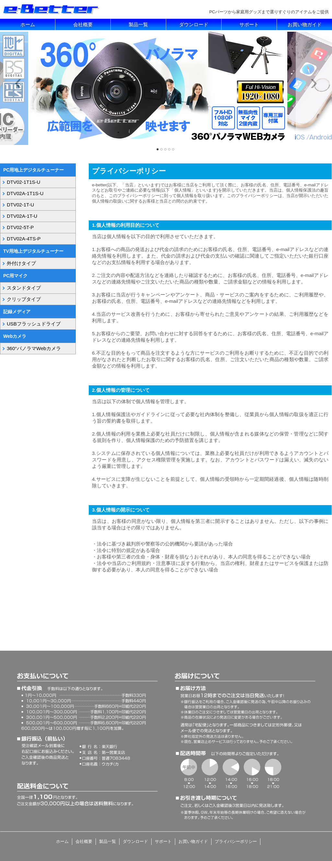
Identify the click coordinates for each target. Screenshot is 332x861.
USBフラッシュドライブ (34, 323)
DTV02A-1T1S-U (25, 193)
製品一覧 (138, 24)
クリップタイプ (24, 299)
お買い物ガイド (305, 24)
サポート (249, 24)
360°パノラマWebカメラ (34, 348)
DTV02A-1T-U (22, 216)
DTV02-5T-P (20, 227)
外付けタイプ (21, 263)
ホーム (27, 24)
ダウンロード (193, 24)
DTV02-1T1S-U (23, 182)
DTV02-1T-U (20, 204)
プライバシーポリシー (236, 841)
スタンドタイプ (24, 288)
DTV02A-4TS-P (23, 238)
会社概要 (83, 24)
